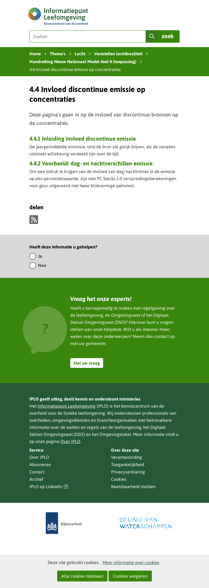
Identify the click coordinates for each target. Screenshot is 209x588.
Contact (36, 471)
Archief (36, 479)
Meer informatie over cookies (131, 562)
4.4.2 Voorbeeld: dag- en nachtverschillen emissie (91, 163)
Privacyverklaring (128, 471)
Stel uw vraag (86, 363)
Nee (42, 265)
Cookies (118, 479)
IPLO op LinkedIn (48, 486)
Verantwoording (126, 457)
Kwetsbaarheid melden (133, 486)
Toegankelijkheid (127, 464)
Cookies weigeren (130, 576)
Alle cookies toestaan (82, 576)
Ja (40, 256)
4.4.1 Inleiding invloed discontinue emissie (82, 138)
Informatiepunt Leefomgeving (67, 406)
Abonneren (40, 464)
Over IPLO (70, 441)
